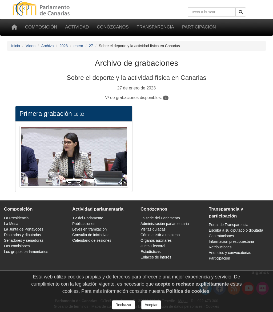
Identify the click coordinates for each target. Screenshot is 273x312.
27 (91, 46)
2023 (63, 46)
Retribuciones (220, 247)
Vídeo (30, 46)
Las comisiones (17, 246)
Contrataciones (221, 236)
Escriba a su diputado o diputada (236, 230)
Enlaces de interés (155, 257)
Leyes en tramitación (89, 229)
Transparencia (155, 27)
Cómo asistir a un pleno (160, 235)
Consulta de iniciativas (90, 235)
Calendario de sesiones (91, 240)
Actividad (77, 27)
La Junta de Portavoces (23, 229)
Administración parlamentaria (164, 223)
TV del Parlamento (87, 218)
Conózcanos (113, 27)
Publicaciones (83, 223)
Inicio (15, 46)
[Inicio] (14, 27)
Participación (199, 27)
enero (78, 46)
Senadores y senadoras (23, 240)
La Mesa (11, 223)
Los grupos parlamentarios (26, 251)
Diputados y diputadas (22, 235)
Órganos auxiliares (156, 240)
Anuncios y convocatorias (230, 253)
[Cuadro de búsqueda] (212, 12)
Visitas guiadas (153, 229)
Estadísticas (150, 251)
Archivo (47, 46)
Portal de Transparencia (228, 225)
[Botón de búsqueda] (240, 12)
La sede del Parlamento (160, 218)
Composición (41, 27)
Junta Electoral (152, 246)
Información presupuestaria (231, 241)
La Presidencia (16, 218)
